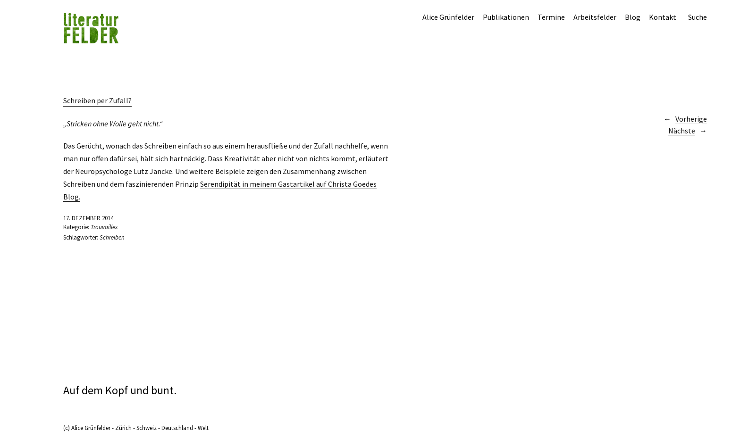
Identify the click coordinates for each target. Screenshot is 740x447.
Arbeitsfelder (594, 17)
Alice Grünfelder (448, 17)
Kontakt (662, 17)
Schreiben (112, 237)
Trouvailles (104, 227)
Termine (551, 17)
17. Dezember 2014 (88, 218)
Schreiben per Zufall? (97, 100)
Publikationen (506, 17)
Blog (632, 17)
